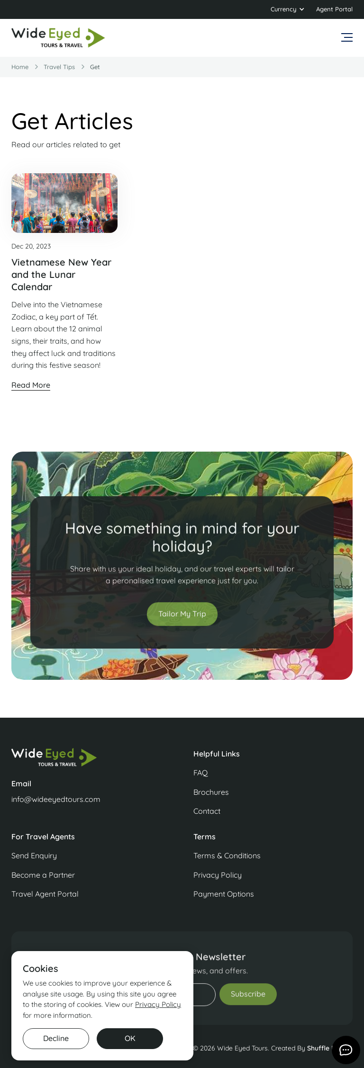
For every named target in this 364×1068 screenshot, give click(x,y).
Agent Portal (334, 9)
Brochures (211, 792)
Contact (206, 811)
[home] (58, 38)
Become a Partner (43, 875)
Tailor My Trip (182, 623)
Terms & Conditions (227, 855)
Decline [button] (56, 1038)
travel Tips (59, 67)
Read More (30, 385)
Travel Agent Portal (45, 894)
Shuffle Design (330, 1048)
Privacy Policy (217, 875)
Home (19, 67)
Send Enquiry (34, 855)
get (95, 67)
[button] (288, 9)
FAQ (200, 772)
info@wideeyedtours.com (55, 799)
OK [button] (130, 1038)
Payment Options (223, 894)
